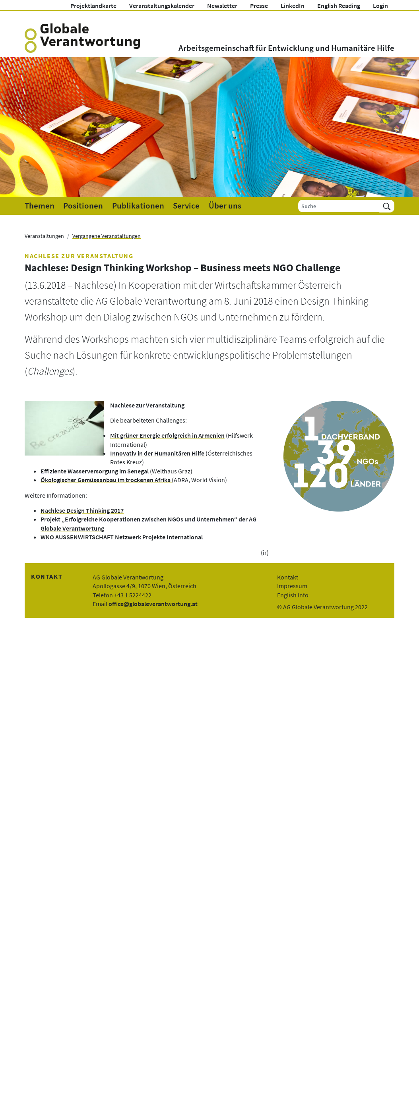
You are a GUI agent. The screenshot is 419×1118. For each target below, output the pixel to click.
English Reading (338, 6)
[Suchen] (386, 206)
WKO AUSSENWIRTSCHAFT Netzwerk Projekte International (122, 537)
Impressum (292, 586)
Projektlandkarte (93, 6)
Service (186, 206)
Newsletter (222, 6)
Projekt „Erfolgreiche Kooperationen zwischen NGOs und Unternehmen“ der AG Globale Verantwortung (148, 523)
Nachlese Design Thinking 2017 (82, 510)
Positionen (83, 206)
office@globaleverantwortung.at (153, 604)
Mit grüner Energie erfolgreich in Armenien (167, 435)
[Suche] (339, 206)
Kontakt (287, 577)
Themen (39, 206)
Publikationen (138, 206)
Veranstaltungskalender (161, 6)
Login (380, 6)
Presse (259, 6)
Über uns (225, 206)
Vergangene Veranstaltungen (106, 235)
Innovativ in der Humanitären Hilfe (158, 453)
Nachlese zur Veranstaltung (147, 405)
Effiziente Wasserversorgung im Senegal (95, 471)
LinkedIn (293, 6)
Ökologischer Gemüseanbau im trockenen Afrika (106, 480)
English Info (292, 595)
